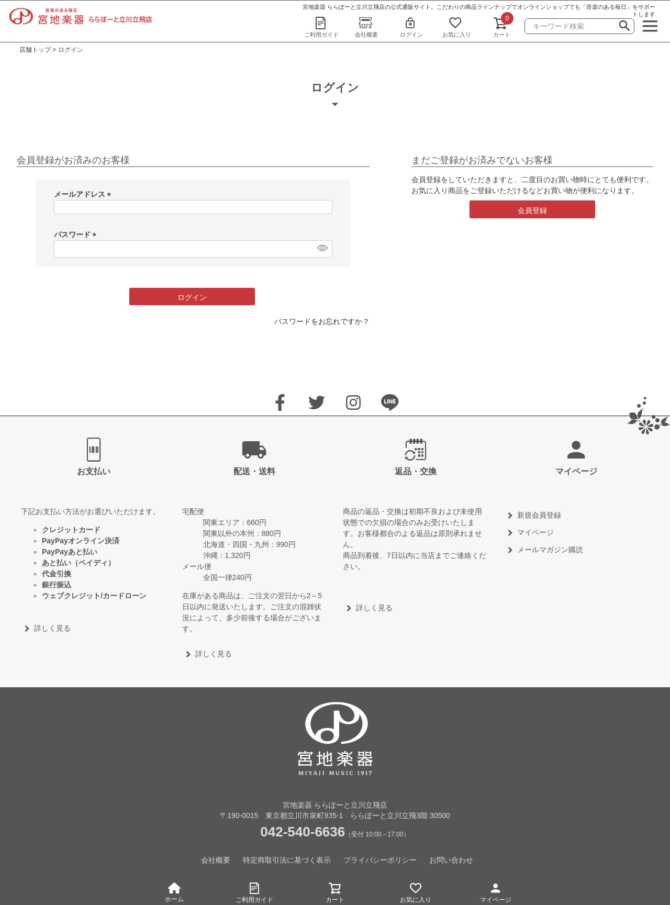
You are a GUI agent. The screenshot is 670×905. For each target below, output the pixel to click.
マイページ (495, 891)
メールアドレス (84, 194)
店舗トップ (35, 49)
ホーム (174, 892)
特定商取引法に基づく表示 (287, 860)
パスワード (77, 234)
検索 (624, 27)
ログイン (411, 27)
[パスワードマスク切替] (322, 247)
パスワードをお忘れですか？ (322, 321)
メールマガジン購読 (550, 549)
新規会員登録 (539, 515)
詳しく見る (52, 628)
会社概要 (366, 27)
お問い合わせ (451, 860)
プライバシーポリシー (380, 860)
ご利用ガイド (321, 27)
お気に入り (456, 27)
